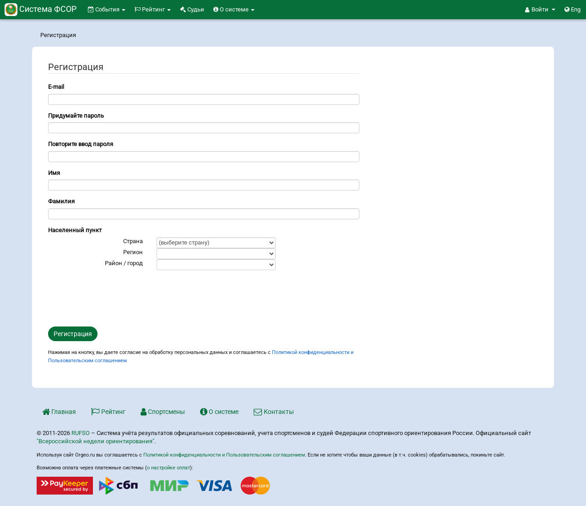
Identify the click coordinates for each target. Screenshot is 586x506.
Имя (54, 172)
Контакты (274, 411)
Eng (572, 9)
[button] (540, 9)
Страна (133, 241)
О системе (234, 9)
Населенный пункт (75, 230)
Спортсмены (163, 411)
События (106, 9)
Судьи (192, 9)
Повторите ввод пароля (80, 144)
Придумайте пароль (76, 115)
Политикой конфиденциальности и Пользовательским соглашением (224, 455)
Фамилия (61, 201)
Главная (59, 411)
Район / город (124, 263)
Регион (133, 252)
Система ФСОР (40, 9)
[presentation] (117, 297)
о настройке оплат (168, 468)
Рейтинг (153, 9)
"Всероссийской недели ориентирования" (95, 441)
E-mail (56, 86)
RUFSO (80, 433)
